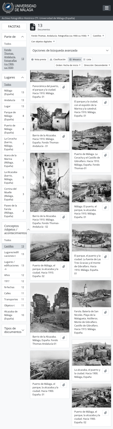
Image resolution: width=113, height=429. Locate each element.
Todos (7, 43)
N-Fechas (14, 287)
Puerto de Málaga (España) (14, 129)
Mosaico (75, 59)
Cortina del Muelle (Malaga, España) (14, 194)
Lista (87, 59)
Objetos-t (14, 306)
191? (14, 281)
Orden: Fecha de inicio (67, 65)
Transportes (14, 300)
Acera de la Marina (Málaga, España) (14, 161)
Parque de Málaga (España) (14, 116)
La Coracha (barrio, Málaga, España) (14, 144)
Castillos (14, 246)
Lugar (14, 106)
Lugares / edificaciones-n (14, 265)
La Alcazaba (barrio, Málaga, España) (14, 177)
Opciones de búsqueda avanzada (55, 50)
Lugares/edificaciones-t (14, 254)
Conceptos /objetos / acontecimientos (15, 229)
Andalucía (14, 100)
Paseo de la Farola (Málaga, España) (14, 211)
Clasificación (58, 59)
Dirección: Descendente (96, 65)
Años (14, 275)
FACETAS (14, 26)
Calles (14, 294)
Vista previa (38, 59)
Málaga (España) (14, 92)
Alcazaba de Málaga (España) (14, 315)
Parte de (10, 37)
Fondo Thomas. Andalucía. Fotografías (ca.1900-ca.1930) (14, 58)
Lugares (9, 77)
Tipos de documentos (12, 330)
